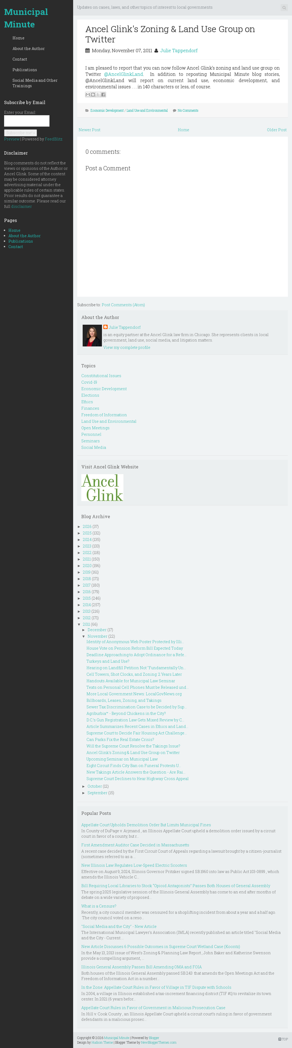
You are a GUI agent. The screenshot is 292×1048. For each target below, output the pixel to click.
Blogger (154, 1038)
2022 (87, 552)
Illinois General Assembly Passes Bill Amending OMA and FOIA (141, 966)
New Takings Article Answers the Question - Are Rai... (135, 772)
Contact (20, 59)
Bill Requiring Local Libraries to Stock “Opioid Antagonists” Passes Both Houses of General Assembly (175, 885)
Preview (12, 139)
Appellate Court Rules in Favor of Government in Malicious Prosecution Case (153, 1007)
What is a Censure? (98, 906)
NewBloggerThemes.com (158, 1042)
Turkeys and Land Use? (107, 661)
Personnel (91, 434)
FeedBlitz (54, 139)
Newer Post (89, 129)
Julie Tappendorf (179, 50)
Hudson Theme (102, 1042)
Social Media (93, 447)
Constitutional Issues (101, 375)
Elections (90, 395)
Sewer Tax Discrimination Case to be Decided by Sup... (136, 706)
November (97, 636)
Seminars (90, 440)
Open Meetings (95, 427)
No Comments (188, 110)
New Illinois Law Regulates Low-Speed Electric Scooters (134, 865)
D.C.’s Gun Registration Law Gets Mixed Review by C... (135, 719)
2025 (87, 533)
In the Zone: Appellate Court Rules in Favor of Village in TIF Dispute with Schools (156, 987)
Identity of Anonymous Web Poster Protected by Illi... (135, 641)
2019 (87, 572)
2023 (87, 546)
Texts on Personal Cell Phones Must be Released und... (137, 687)
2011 (86, 624)
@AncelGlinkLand (123, 74)
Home (18, 37)
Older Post (277, 129)
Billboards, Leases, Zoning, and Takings (123, 700)
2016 (87, 591)
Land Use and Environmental (147, 110)
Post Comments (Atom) (123, 304)
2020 (87, 565)
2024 (87, 539)
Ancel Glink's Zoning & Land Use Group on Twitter (170, 34)
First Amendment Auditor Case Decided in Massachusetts (135, 844)
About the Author (29, 48)
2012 (87, 617)
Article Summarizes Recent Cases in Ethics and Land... (137, 726)
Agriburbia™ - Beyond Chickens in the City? (126, 713)
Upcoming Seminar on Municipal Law (122, 759)
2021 (87, 559)
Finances (90, 408)
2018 (87, 578)
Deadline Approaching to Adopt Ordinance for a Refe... (136, 654)
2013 (87, 611)
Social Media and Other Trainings (35, 83)
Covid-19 (89, 382)
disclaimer (21, 206)
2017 (87, 585)
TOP (283, 1039)
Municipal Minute (26, 18)
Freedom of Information (104, 414)
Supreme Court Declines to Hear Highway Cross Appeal (137, 778)
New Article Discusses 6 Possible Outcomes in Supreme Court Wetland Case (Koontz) (160, 946)
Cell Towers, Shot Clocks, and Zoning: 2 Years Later (134, 674)
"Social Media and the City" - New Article (119, 926)
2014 (87, 604)
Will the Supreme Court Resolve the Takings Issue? (133, 746)
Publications (25, 69)
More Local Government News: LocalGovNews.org (134, 693)
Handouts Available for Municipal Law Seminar (130, 680)
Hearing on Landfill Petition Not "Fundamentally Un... (136, 667)
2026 (87, 526)
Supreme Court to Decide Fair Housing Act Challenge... (136, 733)
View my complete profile (126, 347)
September (97, 792)
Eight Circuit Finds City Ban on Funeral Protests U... (133, 765)
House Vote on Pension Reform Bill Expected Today (134, 648)
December (97, 629)
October (95, 786)
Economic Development (107, 110)
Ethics (87, 401)
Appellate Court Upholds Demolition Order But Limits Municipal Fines (146, 824)
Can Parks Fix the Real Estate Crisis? (120, 739)
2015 (87, 598)
